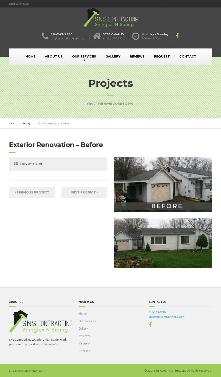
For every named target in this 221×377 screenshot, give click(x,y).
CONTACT (187, 56)
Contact (84, 351)
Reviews (84, 336)
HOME (30, 56)
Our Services (87, 321)
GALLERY (113, 56)
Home (83, 314)
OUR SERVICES (84, 56)
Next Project (84, 192)
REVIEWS (137, 56)
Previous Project (32, 192)
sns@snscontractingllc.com (166, 317)
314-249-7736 (157, 312)
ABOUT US (54, 56)
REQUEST (162, 56)
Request (84, 343)
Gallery (83, 328)
